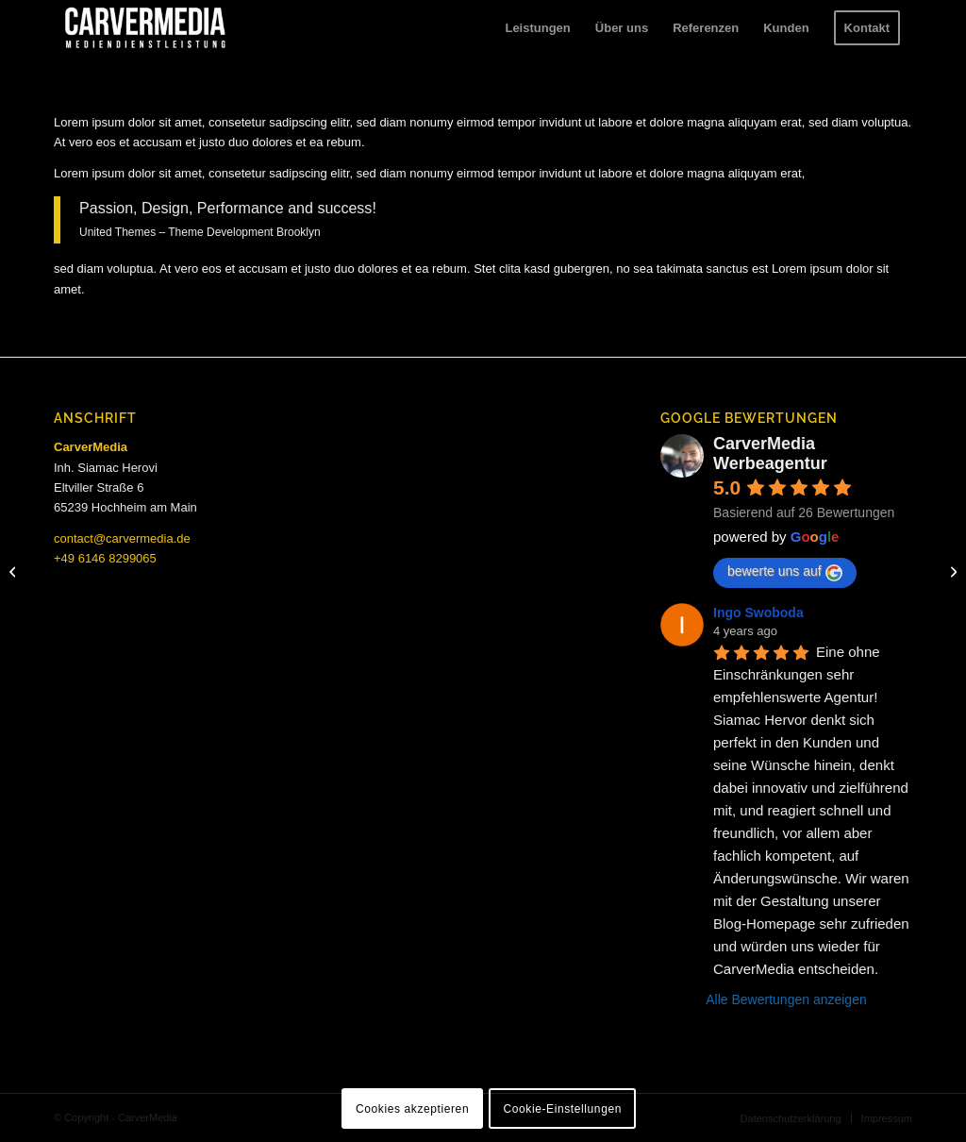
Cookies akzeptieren (412, 1109)
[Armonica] (951, 571)
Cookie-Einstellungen (563, 1109)
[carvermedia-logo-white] (145, 28)
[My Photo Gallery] (14, 571)
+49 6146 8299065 (105, 558)
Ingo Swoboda (758, 612)
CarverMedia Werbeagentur (770, 453)
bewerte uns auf (784, 571)
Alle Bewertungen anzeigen (786, 999)
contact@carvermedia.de (122, 538)
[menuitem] (537, 28)
